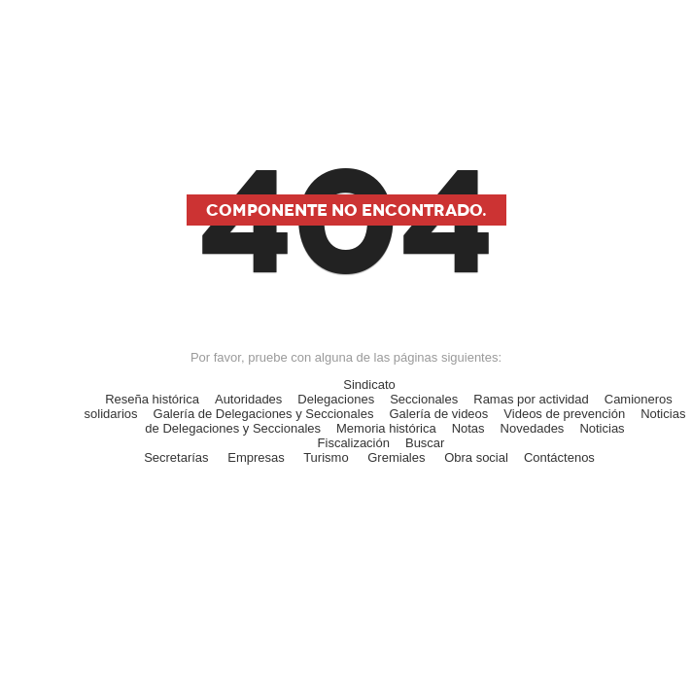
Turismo (325, 457)
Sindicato (369, 384)
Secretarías (176, 457)
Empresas (256, 457)
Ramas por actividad (531, 399)
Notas (468, 428)
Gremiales (396, 457)
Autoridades (248, 399)
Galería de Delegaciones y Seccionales (264, 413)
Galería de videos (438, 413)
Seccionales (424, 399)
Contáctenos (559, 457)
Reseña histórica (152, 399)
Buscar (424, 443)
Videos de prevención (564, 413)
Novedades (533, 428)
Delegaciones (335, 399)
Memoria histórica (386, 428)
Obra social (476, 457)
